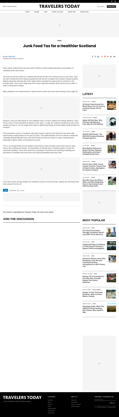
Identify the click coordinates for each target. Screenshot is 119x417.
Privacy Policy (75, 406)
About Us (74, 400)
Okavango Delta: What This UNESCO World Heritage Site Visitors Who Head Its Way (93, 309)
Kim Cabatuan (10, 56)
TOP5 (45, 12)
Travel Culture (52, 408)
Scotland (12, 190)
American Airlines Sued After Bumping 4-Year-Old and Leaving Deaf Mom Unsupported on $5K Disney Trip (94, 262)
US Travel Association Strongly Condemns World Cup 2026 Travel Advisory (93, 232)
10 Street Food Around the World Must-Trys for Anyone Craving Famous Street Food (94, 107)
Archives (50, 400)
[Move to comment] (114, 56)
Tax (18, 190)
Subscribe (111, 6)
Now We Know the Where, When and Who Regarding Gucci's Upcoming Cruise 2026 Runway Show (93, 183)
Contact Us (74, 402)
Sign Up (112, 403)
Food (22, 190)
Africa (94, 303)
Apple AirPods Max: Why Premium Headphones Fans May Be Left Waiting (93, 122)
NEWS (27, 12)
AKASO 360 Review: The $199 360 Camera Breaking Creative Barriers (93, 136)
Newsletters (100, 6)
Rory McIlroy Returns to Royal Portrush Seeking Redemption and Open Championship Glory (92, 151)
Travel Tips (51, 410)
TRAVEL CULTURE (57, 12)
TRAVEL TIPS (72, 12)
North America (96, 289)
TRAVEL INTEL (84, 12)
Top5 (49, 406)
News (59, 41)
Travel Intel (51, 413)
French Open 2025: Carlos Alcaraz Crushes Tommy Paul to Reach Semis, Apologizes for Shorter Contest (94, 167)
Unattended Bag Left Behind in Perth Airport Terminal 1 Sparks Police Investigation (94, 246)
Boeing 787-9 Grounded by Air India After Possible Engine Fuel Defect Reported (93, 279)
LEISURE (36, 12)
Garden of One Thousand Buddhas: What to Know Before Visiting (93, 294)
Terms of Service (76, 404)
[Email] (110, 56)
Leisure (93, 101)
